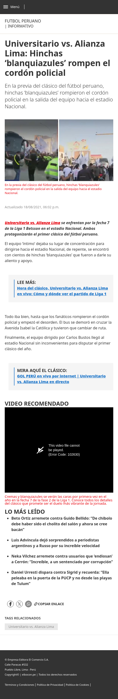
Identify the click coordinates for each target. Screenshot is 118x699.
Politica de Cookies (77, 684)
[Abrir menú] (15, 7)
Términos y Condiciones (19, 684)
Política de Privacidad (50, 684)
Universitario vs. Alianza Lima (31, 626)
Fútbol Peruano (23, 21)
